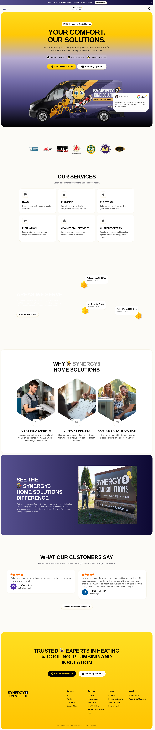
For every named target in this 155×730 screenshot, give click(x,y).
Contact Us (112, 695)
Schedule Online (114, 702)
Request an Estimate (115, 699)
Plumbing (70, 699)
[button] (61, 66)
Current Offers (72, 706)
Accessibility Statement (137, 699)
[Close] (151, 2)
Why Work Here (93, 706)
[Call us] (149, 8)
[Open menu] (4, 9)
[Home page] (77, 8)
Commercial (71, 702)
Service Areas (93, 699)
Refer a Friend (113, 706)
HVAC (69, 695)
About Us (91, 695)
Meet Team (92, 702)
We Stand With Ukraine (96, 709)
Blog (89, 713)
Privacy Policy (134, 695)
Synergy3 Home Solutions (120, 149)
